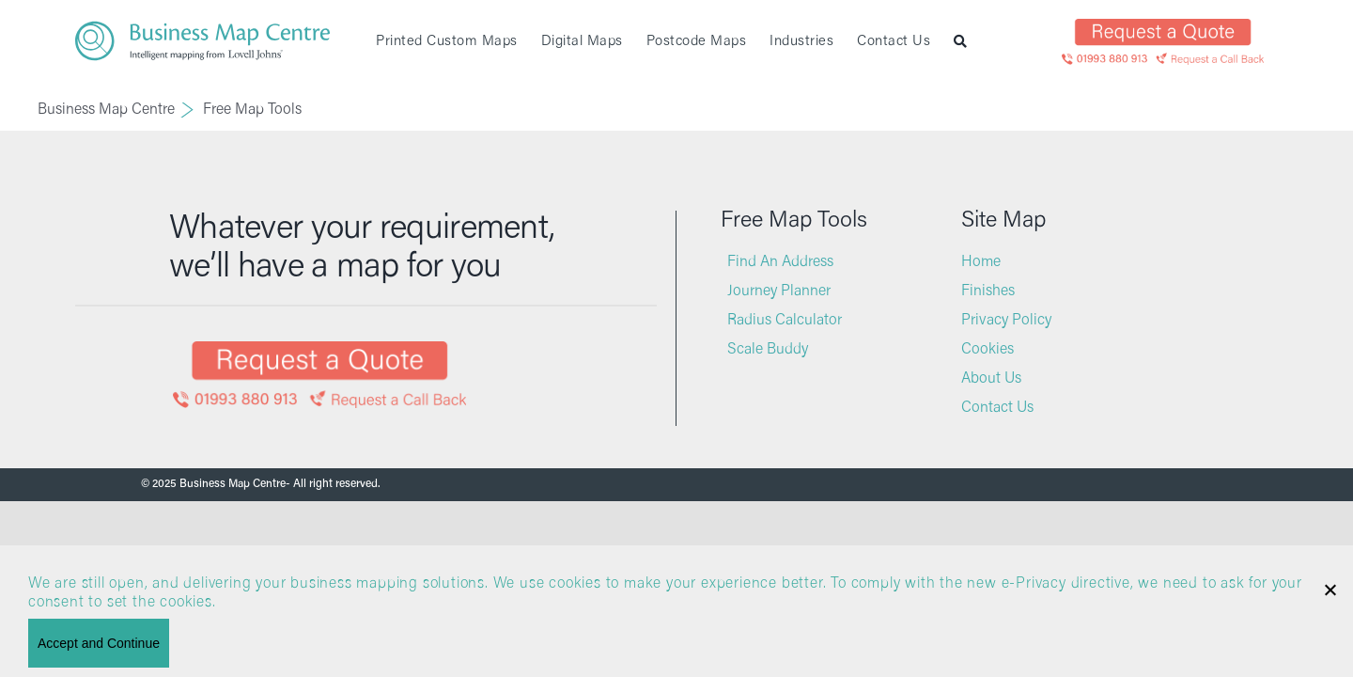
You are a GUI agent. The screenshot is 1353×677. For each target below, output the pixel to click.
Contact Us (997, 408)
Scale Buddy (767, 349)
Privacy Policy (1006, 320)
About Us (991, 378)
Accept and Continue (99, 643)
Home (981, 262)
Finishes (988, 291)
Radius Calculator (784, 320)
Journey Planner (779, 291)
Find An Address (780, 262)
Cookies (987, 349)
